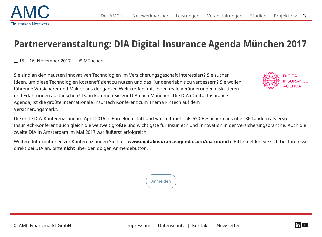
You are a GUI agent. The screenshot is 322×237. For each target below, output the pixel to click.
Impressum (138, 225)
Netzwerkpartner (150, 16)
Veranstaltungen (225, 16)
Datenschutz (171, 225)
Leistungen (187, 16)
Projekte (283, 16)
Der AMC (110, 16)
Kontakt (200, 225)
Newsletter (228, 225)
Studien (258, 16)
